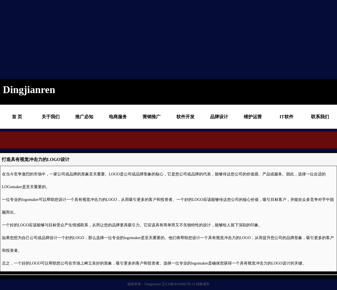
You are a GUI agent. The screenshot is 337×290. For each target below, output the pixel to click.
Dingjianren (152, 284)
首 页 (17, 116)
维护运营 (253, 116)
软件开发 (185, 116)
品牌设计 (219, 116)
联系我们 (320, 116)
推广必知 (84, 116)
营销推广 (151, 116)
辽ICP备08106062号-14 (178, 284)
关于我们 (51, 116)
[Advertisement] (108, 39)
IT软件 (286, 116)
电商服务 (118, 116)
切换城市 (202, 284)
